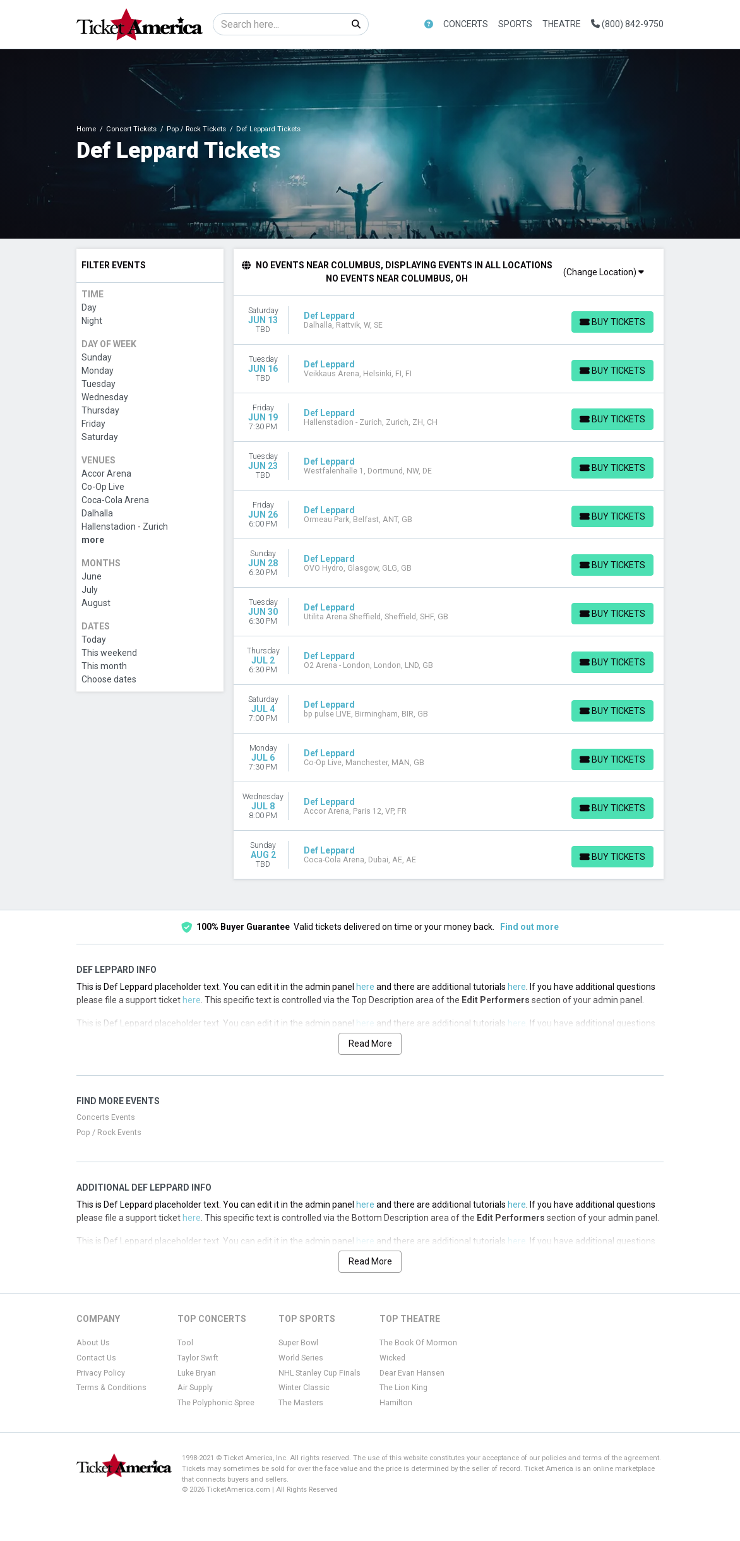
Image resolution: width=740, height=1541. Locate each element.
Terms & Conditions (111, 1387)
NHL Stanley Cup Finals (319, 1373)
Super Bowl (298, 1342)
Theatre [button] (561, 24)
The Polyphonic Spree (215, 1402)
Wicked (392, 1358)
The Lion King (403, 1387)
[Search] (279, 24)
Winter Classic (304, 1387)
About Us (93, 1342)
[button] (428, 24)
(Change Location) (603, 272)
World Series (300, 1358)
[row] (449, 320)
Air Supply (195, 1387)
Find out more (529, 927)
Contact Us (96, 1358)
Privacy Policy (100, 1373)
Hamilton (395, 1402)
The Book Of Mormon (418, 1342)
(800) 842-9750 (627, 24)
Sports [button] (515, 24)
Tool (185, 1342)
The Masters (300, 1402)
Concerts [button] (465, 24)
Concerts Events (105, 1117)
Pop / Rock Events (108, 1132)
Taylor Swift (197, 1358)
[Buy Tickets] (611, 322)
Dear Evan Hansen (412, 1373)
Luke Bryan (196, 1373)
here (365, 987)
